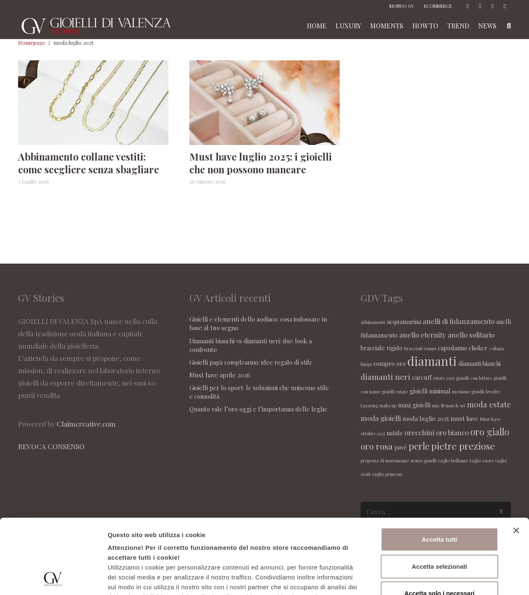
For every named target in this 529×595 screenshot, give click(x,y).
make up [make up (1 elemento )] (388, 405)
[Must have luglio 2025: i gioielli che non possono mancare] (264, 102)
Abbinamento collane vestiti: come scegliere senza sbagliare (88, 162)
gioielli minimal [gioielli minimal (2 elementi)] (430, 391)
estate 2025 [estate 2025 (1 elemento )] (443, 378)
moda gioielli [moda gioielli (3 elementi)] (381, 418)
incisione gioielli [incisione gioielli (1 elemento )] (468, 391)
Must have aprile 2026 (219, 375)
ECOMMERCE (438, 6)
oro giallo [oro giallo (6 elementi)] (489, 431)
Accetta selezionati (439, 496)
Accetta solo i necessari (440, 523)
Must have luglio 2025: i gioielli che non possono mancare (260, 162)
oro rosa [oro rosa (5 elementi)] (377, 446)
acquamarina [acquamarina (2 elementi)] (404, 321)
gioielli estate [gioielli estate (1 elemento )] (395, 391)
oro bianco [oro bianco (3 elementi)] (452, 432)
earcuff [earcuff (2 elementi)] (421, 377)
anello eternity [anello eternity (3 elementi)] (422, 334)
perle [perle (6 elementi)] (419, 446)
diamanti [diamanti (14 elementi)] (432, 361)
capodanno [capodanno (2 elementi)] (452, 348)
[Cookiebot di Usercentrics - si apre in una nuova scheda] (53, 579)
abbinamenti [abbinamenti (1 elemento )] (373, 322)
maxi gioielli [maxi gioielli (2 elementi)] (414, 405)
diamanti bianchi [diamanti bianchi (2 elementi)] (479, 363)
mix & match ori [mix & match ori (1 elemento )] (448, 405)
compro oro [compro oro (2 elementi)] (389, 363)
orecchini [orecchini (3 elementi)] (419, 432)
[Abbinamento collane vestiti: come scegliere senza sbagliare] (93, 102)
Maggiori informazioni (442, 578)
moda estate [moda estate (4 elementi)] (489, 404)
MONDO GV (401, 6)
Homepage (31, 42)
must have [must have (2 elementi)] (464, 418)
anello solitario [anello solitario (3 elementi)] (471, 334)
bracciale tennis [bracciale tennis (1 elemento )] (420, 348)
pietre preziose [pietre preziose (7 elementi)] (463, 445)
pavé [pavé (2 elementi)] (400, 447)
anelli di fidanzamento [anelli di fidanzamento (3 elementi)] (458, 321)
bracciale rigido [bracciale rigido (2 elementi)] (381, 348)
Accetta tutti (440, 469)
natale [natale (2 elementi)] (394, 433)
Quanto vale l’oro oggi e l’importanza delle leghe (258, 409)
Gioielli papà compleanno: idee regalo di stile (251, 362)
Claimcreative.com (86, 423)
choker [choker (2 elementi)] (478, 348)
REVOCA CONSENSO (51, 446)
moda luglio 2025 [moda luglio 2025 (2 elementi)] (425, 418)
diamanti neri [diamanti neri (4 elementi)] (385, 376)
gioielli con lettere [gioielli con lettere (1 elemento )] (474, 378)
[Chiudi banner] (516, 461)
